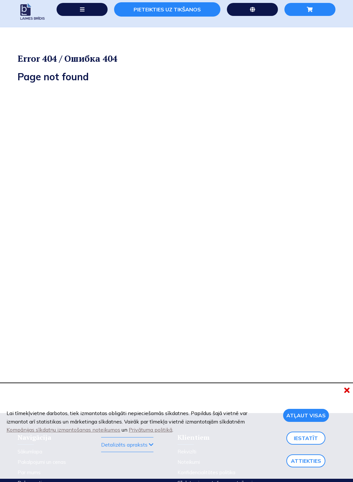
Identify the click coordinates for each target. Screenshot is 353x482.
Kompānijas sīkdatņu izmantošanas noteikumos (63, 429)
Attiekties (306, 461)
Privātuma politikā (150, 429)
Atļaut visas (306, 415)
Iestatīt (306, 438)
